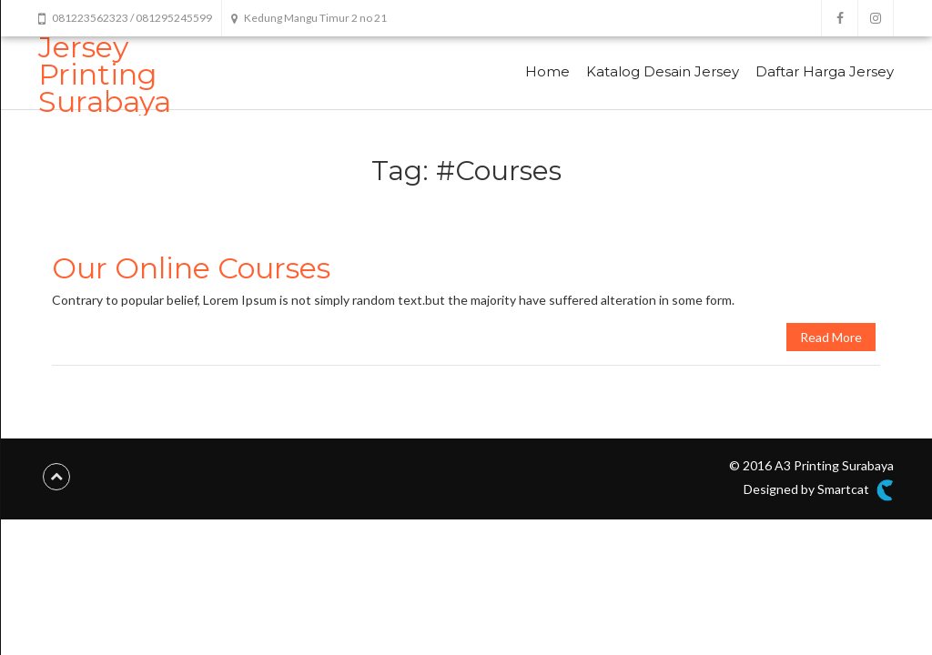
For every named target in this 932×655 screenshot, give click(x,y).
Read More (831, 337)
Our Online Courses (191, 268)
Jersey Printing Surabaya (104, 74)
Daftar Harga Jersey (824, 71)
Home (547, 71)
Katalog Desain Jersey (662, 71)
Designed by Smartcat (819, 490)
